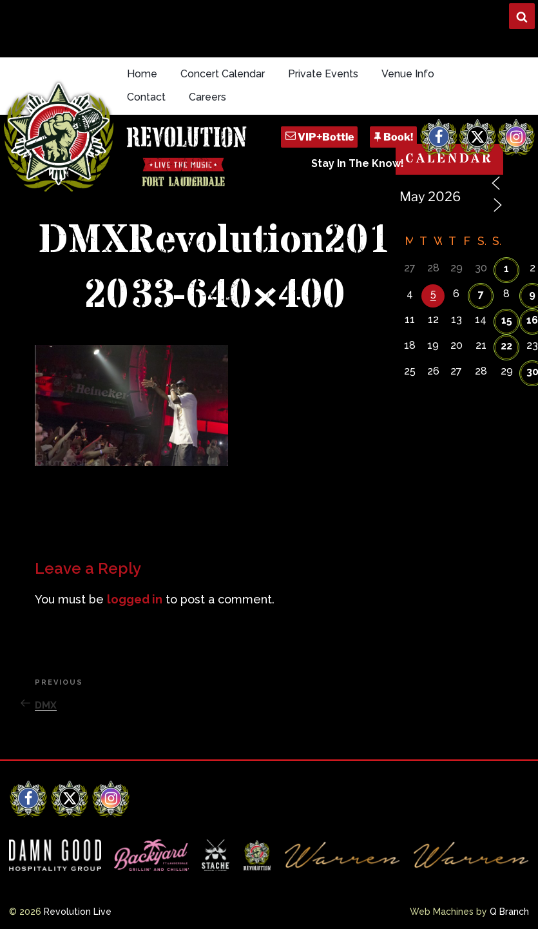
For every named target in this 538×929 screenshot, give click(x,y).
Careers (207, 97)
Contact (146, 97)
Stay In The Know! (357, 163)
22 (506, 346)
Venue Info (407, 74)
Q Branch (509, 911)
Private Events (323, 74)
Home (142, 74)
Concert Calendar (222, 74)
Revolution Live (77, 911)
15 (506, 320)
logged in (134, 599)
